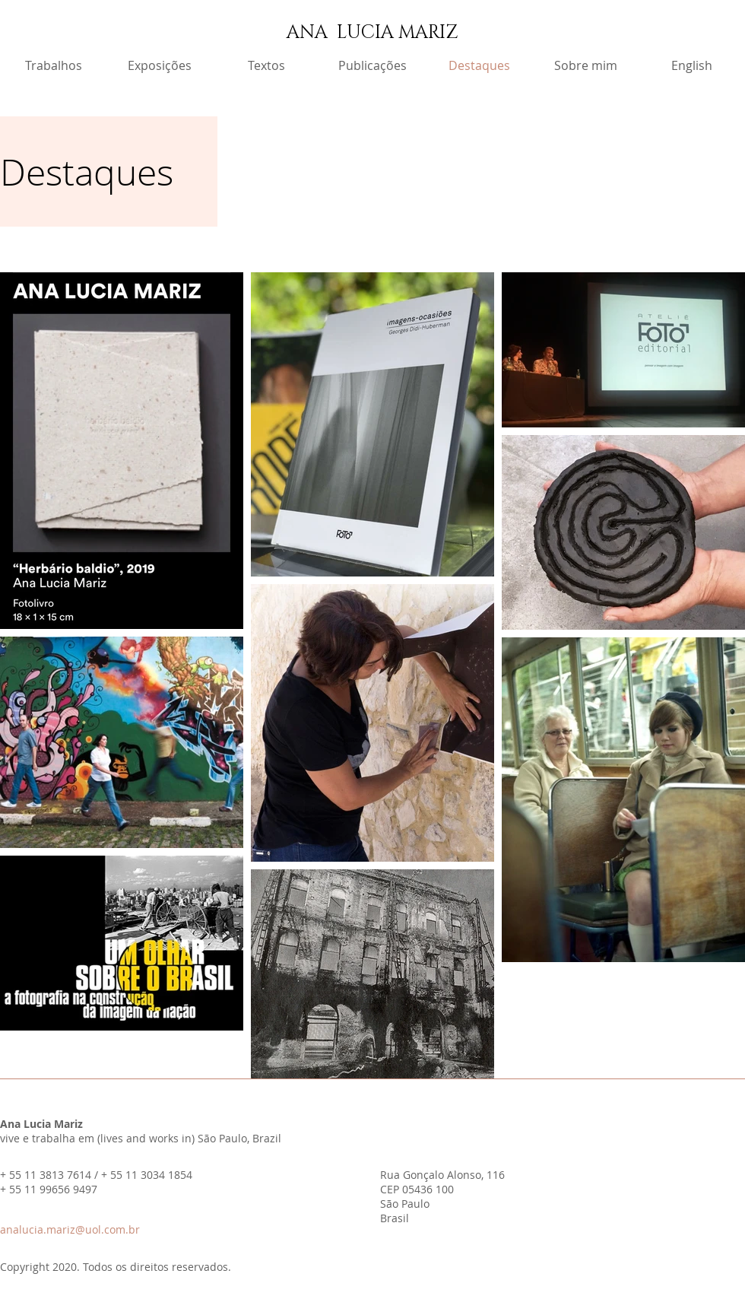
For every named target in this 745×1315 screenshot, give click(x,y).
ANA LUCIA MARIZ (372, 33)
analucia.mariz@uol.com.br (70, 1229)
